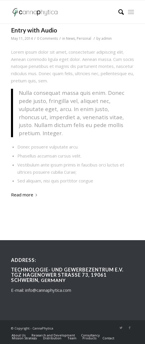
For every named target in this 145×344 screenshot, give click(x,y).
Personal (84, 38)
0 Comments (47, 38)
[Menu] (131, 12)
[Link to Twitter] (121, 327)
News (70, 38)
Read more (25, 195)
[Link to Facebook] (129, 327)
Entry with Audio (34, 30)
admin (106, 38)
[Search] (118, 11)
